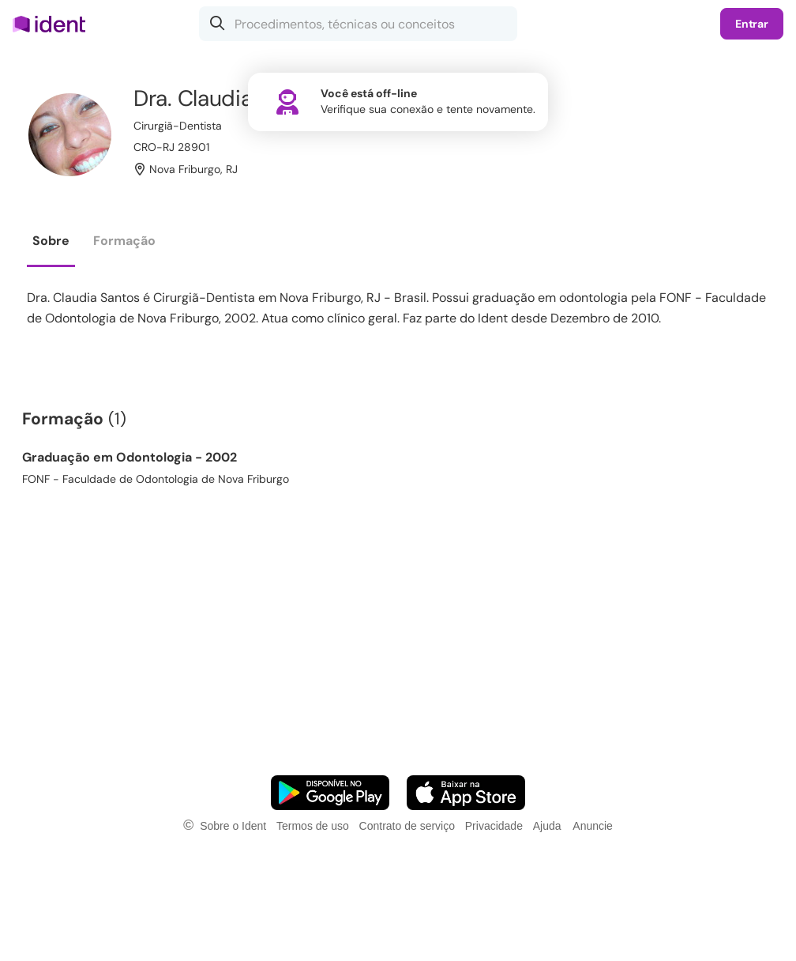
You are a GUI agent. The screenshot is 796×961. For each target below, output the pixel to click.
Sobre (50, 240)
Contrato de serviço (407, 826)
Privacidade (494, 826)
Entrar (751, 24)
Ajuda (547, 826)
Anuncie (593, 826)
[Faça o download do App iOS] (466, 792)
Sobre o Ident (233, 826)
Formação (124, 240)
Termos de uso (312, 826)
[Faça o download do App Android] (330, 792)
